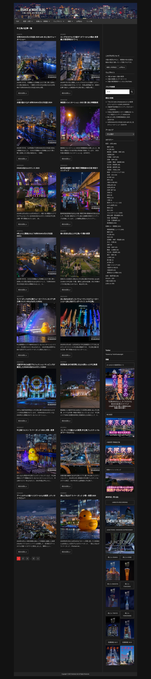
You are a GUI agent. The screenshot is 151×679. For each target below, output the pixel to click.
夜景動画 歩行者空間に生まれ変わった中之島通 (78, 365)
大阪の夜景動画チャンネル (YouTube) (119, 81)
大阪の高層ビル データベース (117, 79)
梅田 (108, 147)
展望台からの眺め (113, 272)
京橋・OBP (110, 159)
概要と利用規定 (112, 67)
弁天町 (109, 177)
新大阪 (109, 260)
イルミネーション (113, 213)
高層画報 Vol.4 (127, 642)
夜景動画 (110, 223)
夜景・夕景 (28, 21)
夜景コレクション (113, 202)
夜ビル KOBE (127, 557)
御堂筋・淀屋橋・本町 (114, 152)
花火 (108, 210)
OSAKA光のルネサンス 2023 (28, 168)
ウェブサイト (58, 21)
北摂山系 (110, 187)
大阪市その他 (111, 267)
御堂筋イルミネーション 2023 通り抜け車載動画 (79, 102)
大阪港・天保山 (112, 169)
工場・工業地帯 (112, 220)
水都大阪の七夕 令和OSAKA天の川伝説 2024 (34, 102)
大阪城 (109, 154)
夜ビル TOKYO (113, 613)
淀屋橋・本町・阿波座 (114, 239)
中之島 (109, 149)
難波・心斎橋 (111, 250)
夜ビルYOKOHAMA (127, 614)
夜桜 (108, 208)
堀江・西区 (110, 255)
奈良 (108, 195)
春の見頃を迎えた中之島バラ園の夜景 (75, 234)
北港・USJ (110, 175)
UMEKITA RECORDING (120, 502)
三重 (108, 200)
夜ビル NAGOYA (112, 584)
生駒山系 (110, 185)
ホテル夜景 (110, 205)
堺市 (108, 180)
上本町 (109, 257)
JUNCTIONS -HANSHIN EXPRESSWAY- (120, 530)
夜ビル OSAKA (113, 557)
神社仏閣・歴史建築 (113, 215)
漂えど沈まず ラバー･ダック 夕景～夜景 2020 (78, 496)
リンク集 (89, 21)
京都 (108, 192)
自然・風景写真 (111, 276)
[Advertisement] (38, 579)
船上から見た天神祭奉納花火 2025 (118, 117)
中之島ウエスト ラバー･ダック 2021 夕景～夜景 (35, 430)
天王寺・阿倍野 (112, 164)
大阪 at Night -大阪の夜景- (115, 76)
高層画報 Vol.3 (112, 642)
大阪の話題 (109, 281)
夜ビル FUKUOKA (127, 585)
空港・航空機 (111, 218)
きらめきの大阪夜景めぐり (115, 365)
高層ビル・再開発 (43, 21)
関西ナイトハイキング (114, 470)
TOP (17, 21)
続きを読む (22, 93)
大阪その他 (110, 182)
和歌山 (109, 197)
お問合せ (79, 21)
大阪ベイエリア (112, 265)
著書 (70, 21)
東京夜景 (109, 414)
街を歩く (108, 278)
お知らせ (108, 283)
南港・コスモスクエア (114, 172)
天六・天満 (110, 242)
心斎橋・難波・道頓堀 (114, 162)
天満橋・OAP (111, 157)
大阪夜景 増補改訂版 (113, 442)
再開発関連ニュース (113, 229)
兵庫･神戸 (110, 190)
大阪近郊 (110, 270)
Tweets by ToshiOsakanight (114, 354)
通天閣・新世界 (112, 167)
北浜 (108, 237)
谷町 (108, 244)
